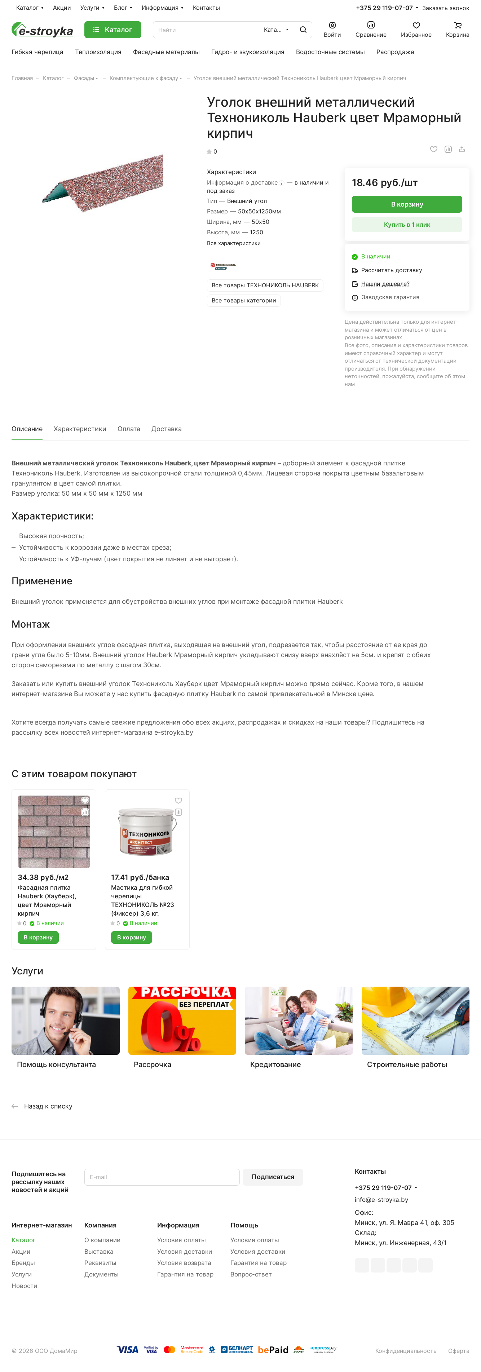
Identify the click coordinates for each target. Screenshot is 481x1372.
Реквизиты (100, 1262)
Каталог (24, 1240)
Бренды (23, 1262)
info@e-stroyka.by (381, 1199)
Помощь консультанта (56, 1064)
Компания (100, 1225)
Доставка (166, 429)
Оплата (129, 429)
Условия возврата (184, 1262)
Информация (178, 1225)
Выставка (99, 1251)
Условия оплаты (181, 1240)
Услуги (22, 1274)
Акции (21, 1251)
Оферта (458, 1350)
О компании (102, 1240)
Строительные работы (407, 1064)
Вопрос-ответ (251, 1274)
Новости (24, 1285)
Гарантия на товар (185, 1274)
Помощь (244, 1225)
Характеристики (80, 429)
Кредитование (275, 1064)
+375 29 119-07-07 (384, 8)
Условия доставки (184, 1251)
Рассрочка (152, 1064)
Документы (101, 1274)
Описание (27, 429)
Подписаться (273, 1177)
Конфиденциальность (406, 1350)
